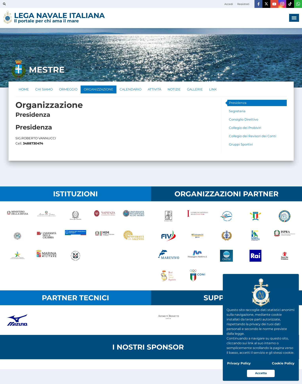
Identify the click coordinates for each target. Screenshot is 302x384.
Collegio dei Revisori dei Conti (252, 136)
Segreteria (237, 111)
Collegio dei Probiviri (245, 128)
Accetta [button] (261, 373)
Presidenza (237, 103)
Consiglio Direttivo (243, 119)
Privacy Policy (239, 363)
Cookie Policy (283, 363)
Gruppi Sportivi (241, 144)
